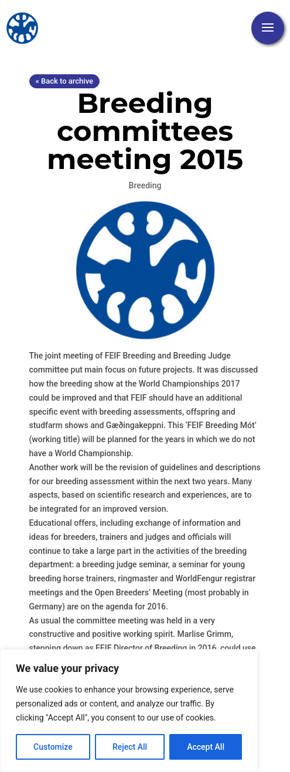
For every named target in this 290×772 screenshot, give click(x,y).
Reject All (129, 747)
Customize (53, 747)
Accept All (205, 747)
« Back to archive (64, 81)
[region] (129, 710)
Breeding (145, 185)
